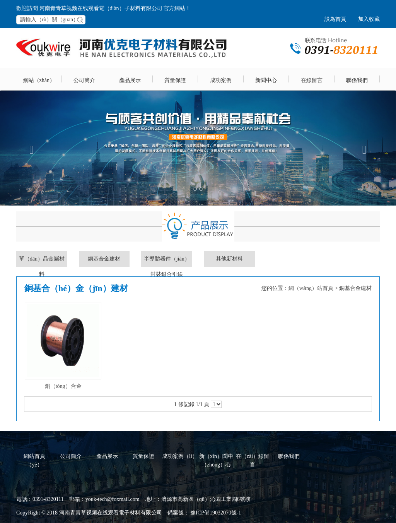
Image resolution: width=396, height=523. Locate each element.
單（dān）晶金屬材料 (42, 261)
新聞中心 (266, 80)
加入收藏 (369, 19)
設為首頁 (335, 19)
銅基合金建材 (104, 259)
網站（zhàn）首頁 (39, 84)
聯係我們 (357, 80)
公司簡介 (84, 80)
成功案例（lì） (180, 456)
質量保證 (175, 80)
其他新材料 (229, 259)
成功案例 (221, 80)
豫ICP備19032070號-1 (215, 513)
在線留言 (312, 80)
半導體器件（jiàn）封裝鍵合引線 (167, 261)
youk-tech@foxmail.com (112, 499)
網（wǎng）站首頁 (310, 288)
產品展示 (130, 80)
